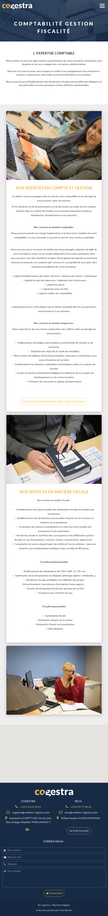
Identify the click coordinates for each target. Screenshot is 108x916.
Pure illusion (65, 910)
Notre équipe (79, 830)
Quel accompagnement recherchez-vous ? (54, 401)
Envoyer (54, 893)
